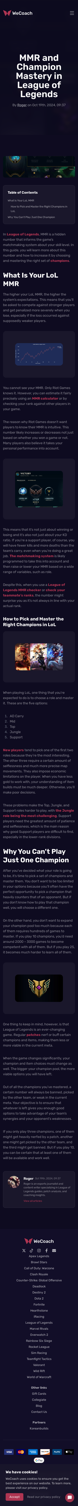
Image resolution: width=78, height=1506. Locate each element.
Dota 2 (39, 1298)
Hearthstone (39, 1310)
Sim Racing (39, 1353)
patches (34, 1035)
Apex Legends (39, 1256)
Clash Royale (39, 1274)
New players (13, 750)
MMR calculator (45, 398)
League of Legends (23, 234)
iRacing (39, 1316)
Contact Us (39, 1412)
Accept (14, 1497)
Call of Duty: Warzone (39, 1268)
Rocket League (39, 1347)
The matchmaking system (32, 556)
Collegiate (39, 1400)
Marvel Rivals (39, 1328)
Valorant (39, 1365)
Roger (22, 105)
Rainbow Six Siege (39, 1341)
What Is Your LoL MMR (21, 200)
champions (59, 261)
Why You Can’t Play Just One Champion (31, 217)
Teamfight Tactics (39, 1359)
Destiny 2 (39, 1292)
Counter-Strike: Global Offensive (39, 1280)
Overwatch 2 (39, 1335)
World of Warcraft (39, 1377)
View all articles (33, 1201)
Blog (39, 1406)
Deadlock (39, 1286)
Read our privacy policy (43, 1497)
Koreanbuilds (39, 1428)
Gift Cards (39, 1393)
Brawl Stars (39, 1262)
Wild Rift (39, 1371)
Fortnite (39, 1304)
